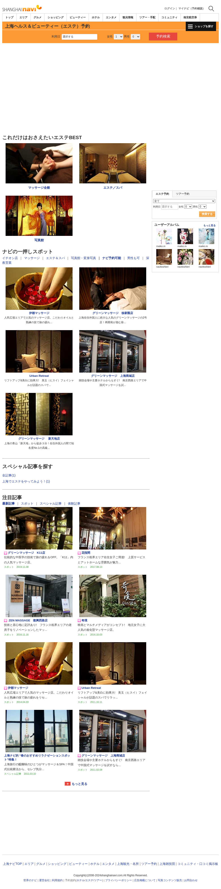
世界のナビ (30, 880)
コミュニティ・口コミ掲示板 (197, 864)
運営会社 (44, 880)
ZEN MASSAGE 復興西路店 (26, 620)
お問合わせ (191, 880)
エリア (23, 17)
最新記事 (9, 503)
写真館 (39, 240)
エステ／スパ (112, 187)
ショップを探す (204, 26)
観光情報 (128, 17)
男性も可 (133, 258)
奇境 (82, 620)
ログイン (169, 8)
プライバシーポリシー (118, 880)
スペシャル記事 (51, 503)
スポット (27, 503)
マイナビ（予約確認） (191, 8)
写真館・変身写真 (83, 258)
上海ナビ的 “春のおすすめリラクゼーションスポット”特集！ (37, 757)
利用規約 (57, 880)
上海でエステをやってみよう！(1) (26, 481)
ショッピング (56, 17)
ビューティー (78, 17)
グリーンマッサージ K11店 (24, 553)
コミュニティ (169, 17)
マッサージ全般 (39, 187)
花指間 (84, 553)
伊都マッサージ (39, 313)
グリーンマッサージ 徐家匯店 (112, 313)
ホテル (96, 17)
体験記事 (74, 503)
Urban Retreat (39, 375)
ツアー (98, 880)
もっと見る (79, 784)
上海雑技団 (167, 864)
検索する (207, 214)
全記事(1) (9, 475)
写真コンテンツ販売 (170, 880)
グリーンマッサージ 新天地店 (39, 438)
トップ (9, 17)
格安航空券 (190, 17)
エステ (89, 880)
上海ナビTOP (12, 864)
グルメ (37, 17)
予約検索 (163, 36)
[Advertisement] (110, 55)
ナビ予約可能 (111, 258)
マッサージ (32, 258)
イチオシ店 (10, 258)
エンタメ (111, 17)
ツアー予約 (182, 193)
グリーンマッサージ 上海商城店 (113, 375)
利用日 (56, 36)
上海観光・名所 (128, 864)
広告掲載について (145, 880)
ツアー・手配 (147, 17)
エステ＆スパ (55, 258)
